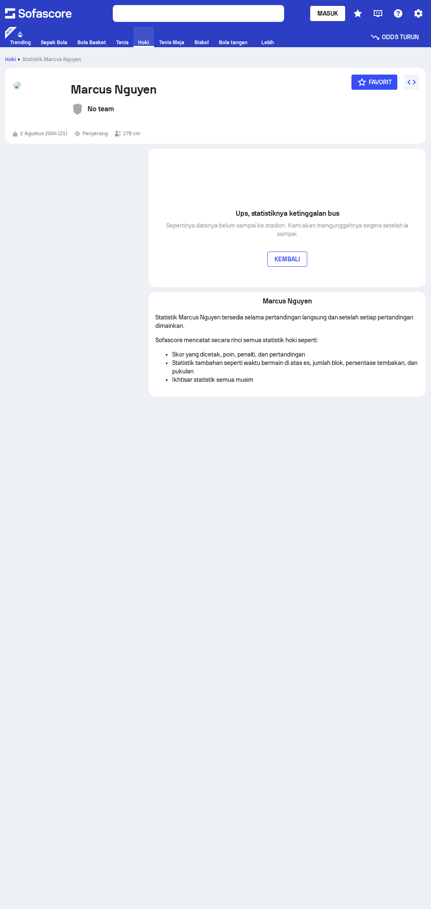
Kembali (287, 259)
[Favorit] (374, 82)
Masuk (327, 13)
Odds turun (394, 37)
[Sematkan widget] (411, 82)
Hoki (10, 59)
